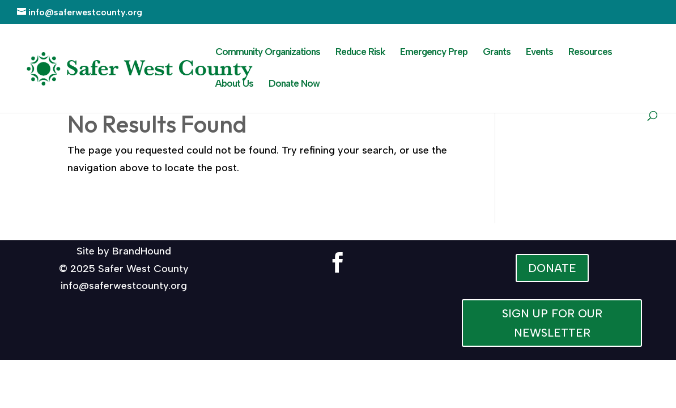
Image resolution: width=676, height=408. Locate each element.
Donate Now (294, 84)
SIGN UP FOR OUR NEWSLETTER (552, 323)
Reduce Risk (360, 52)
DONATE (552, 268)
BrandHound (141, 251)
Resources (590, 52)
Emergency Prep (433, 52)
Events (539, 52)
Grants (497, 52)
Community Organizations (267, 52)
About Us (234, 84)
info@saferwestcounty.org (124, 285)
